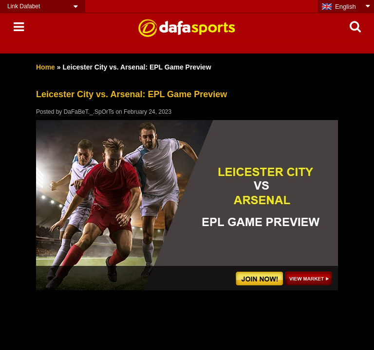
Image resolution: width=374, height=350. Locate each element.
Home (45, 67)
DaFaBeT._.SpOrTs (89, 111)
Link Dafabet (23, 6)
